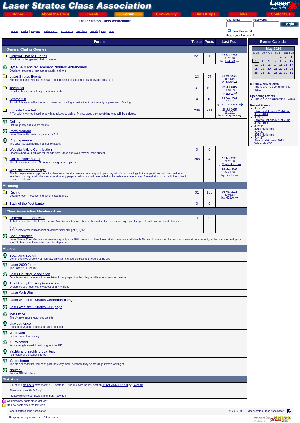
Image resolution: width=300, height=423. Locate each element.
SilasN (230, 81)
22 (280, 68)
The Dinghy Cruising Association (34, 283)
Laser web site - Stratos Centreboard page (42, 300)
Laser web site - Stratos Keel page (36, 307)
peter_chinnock (230, 104)
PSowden (60, 395)
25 (256, 72)
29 (280, 72)
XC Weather (19, 342)
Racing (15, 192)
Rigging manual (21, 140)
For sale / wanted (23, 110)
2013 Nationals (264, 128)
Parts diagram (20, 131)
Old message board (25, 159)
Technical (17, 88)
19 (262, 68)
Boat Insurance (21, 236)
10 (291, 60)
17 (291, 64)
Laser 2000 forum (23, 265)
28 (275, 72)
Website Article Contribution (31, 150)
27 (269, 72)
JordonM (230, 61)
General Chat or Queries (28, 56)
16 (285, 64)
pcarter (230, 175)
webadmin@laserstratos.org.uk (148, 176)
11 (256, 64)
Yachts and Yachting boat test (32, 351)
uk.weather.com (22, 323)
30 (285, 72)
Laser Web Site (21, 293)
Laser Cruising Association (30, 274)
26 (262, 72)
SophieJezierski (231, 164)
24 (291, 68)
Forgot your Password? (240, 35)
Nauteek (16, 370)
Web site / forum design (28, 170)
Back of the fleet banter (27, 204)
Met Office (17, 314)
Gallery (15, 122)
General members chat (27, 218)
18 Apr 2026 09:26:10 (115, 385)
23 (285, 68)
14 (275, 64)
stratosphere (229, 115)
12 (262, 64)
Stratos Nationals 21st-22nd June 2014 (272, 113)
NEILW (230, 197)
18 (256, 68)
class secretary (117, 221)
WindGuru (17, 333)
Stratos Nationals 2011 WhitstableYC (269, 142)
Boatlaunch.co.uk (23, 255)
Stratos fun (18, 99)
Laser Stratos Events (26, 76)
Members (28, 385)
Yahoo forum (19, 361)
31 (291, 72)
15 (280, 64)
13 (269, 64)
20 (269, 68)
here (110, 79)
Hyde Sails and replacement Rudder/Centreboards (48, 67)
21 (275, 68)
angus (229, 93)
